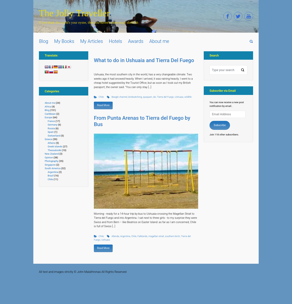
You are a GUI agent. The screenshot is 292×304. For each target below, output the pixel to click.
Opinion (49, 157)
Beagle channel (119, 96)
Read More (103, 105)
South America (53, 168)
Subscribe (220, 125)
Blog (47, 110)
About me (50, 102)
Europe (48, 117)
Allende (115, 236)
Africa (48, 106)
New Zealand (52, 153)
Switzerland (54, 135)
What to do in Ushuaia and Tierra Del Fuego (144, 60)
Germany (52, 124)
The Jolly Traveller (74, 13)
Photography (51, 161)
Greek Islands (55, 146)
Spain (51, 132)
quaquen (147, 96)
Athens (51, 143)
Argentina (125, 236)
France (51, 121)
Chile (101, 96)
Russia (51, 128)
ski (154, 96)
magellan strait (156, 236)
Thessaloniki (54, 150)
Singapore (50, 164)
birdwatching (135, 96)
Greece (48, 139)
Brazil (51, 175)
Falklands (142, 236)
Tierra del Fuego (165, 96)
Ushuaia (179, 96)
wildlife (188, 96)
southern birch (172, 236)
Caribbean (50, 113)
